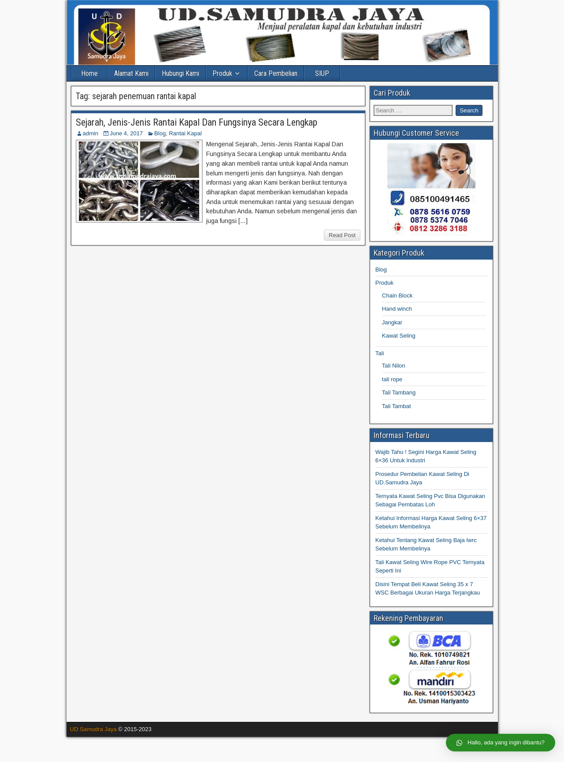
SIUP (322, 73)
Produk (222, 73)
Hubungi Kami (180, 73)
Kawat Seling (399, 335)
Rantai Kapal (185, 133)
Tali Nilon (393, 365)
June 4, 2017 (126, 133)
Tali (379, 353)
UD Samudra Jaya (93, 729)
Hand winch (397, 308)
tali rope (392, 379)
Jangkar (392, 322)
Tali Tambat (396, 406)
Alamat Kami (131, 73)
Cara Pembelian (275, 73)
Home (89, 73)
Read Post (342, 235)
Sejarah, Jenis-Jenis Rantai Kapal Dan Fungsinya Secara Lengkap (196, 122)
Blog (160, 133)
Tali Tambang (399, 392)
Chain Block (397, 295)
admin (90, 133)
